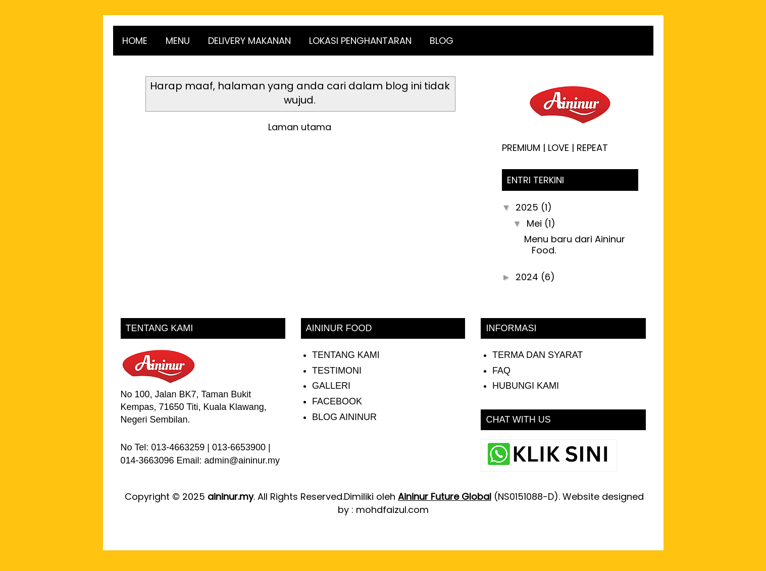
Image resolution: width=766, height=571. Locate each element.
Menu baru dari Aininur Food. (574, 244)
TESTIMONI (337, 371)
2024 (528, 277)
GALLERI (331, 386)
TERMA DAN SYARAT (537, 355)
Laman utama (299, 127)
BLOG (441, 40)
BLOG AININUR (344, 417)
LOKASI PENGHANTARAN (360, 40)
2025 (528, 207)
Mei (535, 223)
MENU (178, 40)
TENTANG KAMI (346, 355)
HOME (134, 40)
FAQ (501, 371)
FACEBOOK (337, 401)
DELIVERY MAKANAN (249, 40)
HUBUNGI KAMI (525, 386)
